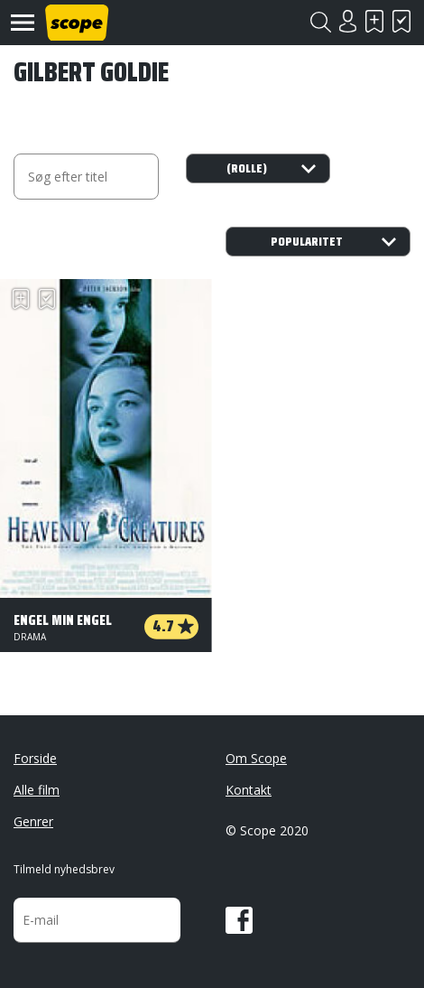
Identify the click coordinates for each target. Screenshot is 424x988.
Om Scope (256, 758)
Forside (35, 758)
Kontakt (249, 789)
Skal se (374, 21)
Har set (401, 21)
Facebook (239, 920)
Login (347, 21)
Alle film (37, 789)
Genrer (33, 821)
